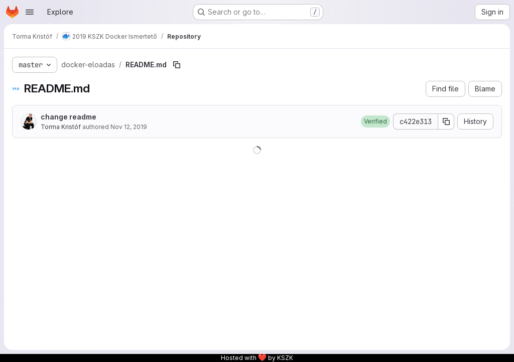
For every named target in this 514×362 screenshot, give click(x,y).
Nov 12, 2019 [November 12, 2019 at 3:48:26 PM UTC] (128, 127)
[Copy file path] (177, 65)
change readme (68, 116)
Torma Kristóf (61, 127)
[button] (375, 121)
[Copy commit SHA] (446, 121)
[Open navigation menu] (30, 12)
